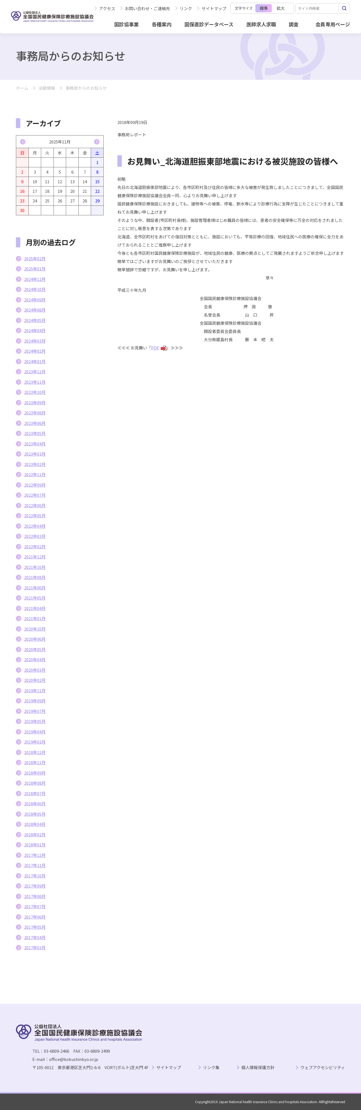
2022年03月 (35, 536)
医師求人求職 (261, 24)
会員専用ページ (332, 24)
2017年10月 (35, 876)
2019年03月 (35, 742)
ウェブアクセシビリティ (322, 1067)
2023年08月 (35, 413)
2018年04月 (35, 824)
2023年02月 (35, 464)
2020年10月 (35, 629)
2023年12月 (35, 371)
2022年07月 (35, 495)
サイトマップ (214, 8)
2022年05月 (35, 515)
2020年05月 (35, 649)
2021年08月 (35, 577)
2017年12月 (35, 855)
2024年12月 (35, 279)
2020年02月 (35, 680)
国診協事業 (126, 24)
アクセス (107, 8)
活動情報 (47, 88)
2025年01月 (35, 269)
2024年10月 (35, 289)
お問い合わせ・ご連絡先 (147, 8)
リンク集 (211, 1067)
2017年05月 (35, 927)
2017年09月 (35, 886)
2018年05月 (35, 814)
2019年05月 (35, 721)
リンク (186, 8)
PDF (159, 348)
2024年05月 (35, 320)
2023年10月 (35, 392)
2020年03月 (35, 670)
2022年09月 (35, 485)
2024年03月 (35, 341)
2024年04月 (35, 330)
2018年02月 (35, 834)
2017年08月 (35, 896)
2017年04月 (35, 937)
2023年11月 (35, 382)
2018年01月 (35, 845)
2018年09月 (35, 773)
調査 (293, 24)
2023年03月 (35, 454)
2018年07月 (35, 793)
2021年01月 (35, 618)
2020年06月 (35, 639)
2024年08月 (35, 310)
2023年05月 (35, 433)
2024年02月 (35, 351)
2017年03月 (35, 947)
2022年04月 (35, 526)
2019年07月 (35, 711)
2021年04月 (35, 608)
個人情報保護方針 (257, 1067)
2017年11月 (35, 865)
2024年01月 (35, 361)
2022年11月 (35, 474)
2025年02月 (35, 258)
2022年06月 (35, 505)
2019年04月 (35, 732)
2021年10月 (35, 567)
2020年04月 (35, 659)
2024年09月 (35, 300)
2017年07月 (35, 906)
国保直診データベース (208, 24)
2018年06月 (35, 803)
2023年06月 (35, 423)
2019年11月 (35, 690)
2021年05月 (35, 598)
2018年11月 (35, 762)
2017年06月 (35, 917)
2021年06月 (35, 588)
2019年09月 (35, 701)
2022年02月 (35, 546)
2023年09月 (35, 402)
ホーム (22, 88)
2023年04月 (35, 444)
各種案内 (161, 24)
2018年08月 (35, 783)
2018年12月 (35, 752)
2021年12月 (35, 557)
